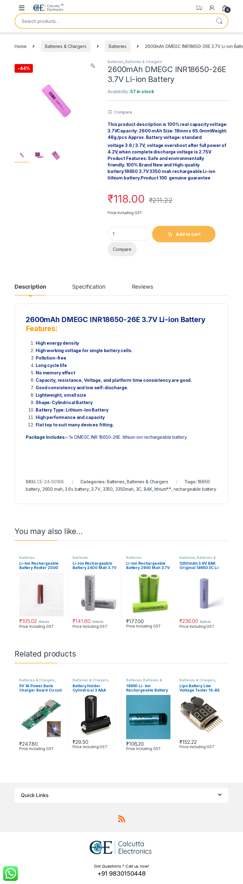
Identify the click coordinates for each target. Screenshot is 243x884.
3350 (108, 489)
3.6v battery (77, 489)
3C (139, 489)
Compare (123, 112)
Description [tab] (30, 287)
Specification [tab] (88, 287)
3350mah (124, 489)
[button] (92, 66)
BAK (148, 489)
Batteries (117, 46)
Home (20, 46)
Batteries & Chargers (65, 46)
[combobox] (112, 21)
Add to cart (188, 234)
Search (219, 21)
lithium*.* (162, 489)
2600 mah (52, 489)
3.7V (95, 489)
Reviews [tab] (142, 287)
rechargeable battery (195, 489)
